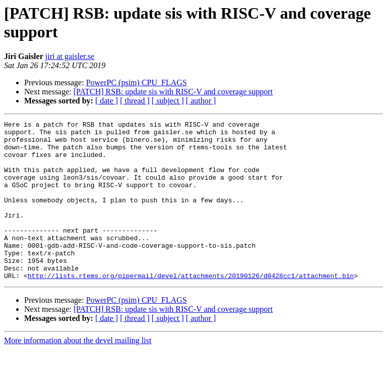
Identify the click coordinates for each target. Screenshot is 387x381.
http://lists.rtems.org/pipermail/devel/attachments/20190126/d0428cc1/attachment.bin (191, 307)
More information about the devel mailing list (77, 372)
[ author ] (201, 100)
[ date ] (106, 100)
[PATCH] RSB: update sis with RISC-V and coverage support (173, 91)
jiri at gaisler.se (69, 56)
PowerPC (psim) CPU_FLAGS (136, 82)
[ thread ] (135, 100)
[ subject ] (168, 100)
